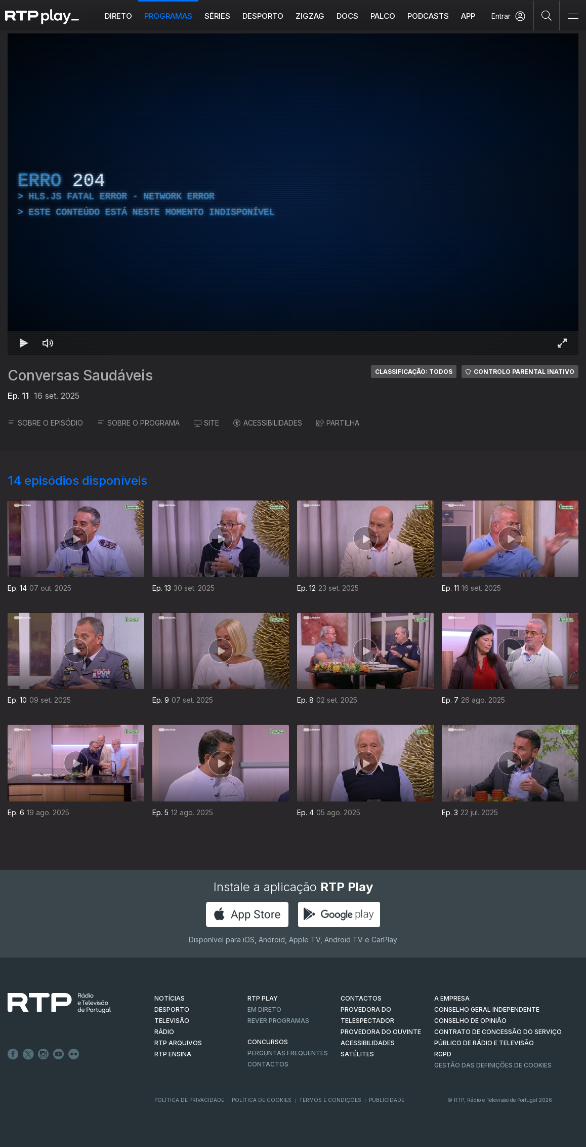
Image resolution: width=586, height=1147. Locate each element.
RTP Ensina (172, 1054)
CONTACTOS (361, 998)
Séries (217, 16)
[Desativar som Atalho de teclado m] (48, 343)
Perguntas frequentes (287, 1053)
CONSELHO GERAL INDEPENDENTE (486, 1009)
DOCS (347, 16)
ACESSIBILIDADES (267, 422)
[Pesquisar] (547, 15)
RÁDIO (164, 1032)
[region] (293, 194)
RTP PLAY (262, 998)
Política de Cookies (261, 1100)
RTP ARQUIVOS (178, 1043)
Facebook (13, 1054)
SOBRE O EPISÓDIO (45, 422)
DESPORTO (171, 1009)
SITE (206, 422)
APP (468, 16)
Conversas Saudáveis (80, 375)
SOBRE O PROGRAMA (138, 422)
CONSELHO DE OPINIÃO (470, 1020)
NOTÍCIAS (169, 998)
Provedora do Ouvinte (381, 1032)
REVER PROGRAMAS (278, 1020)
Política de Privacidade (189, 1100)
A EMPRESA (452, 998)
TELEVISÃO (171, 1020)
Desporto (262, 16)
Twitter (28, 1054)
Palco (382, 16)
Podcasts (428, 16)
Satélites (357, 1054)
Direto (118, 16)
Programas (168, 16)
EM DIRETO (264, 1009)
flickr (73, 1054)
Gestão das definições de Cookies (493, 1065)
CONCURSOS (267, 1042)
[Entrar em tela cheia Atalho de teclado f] (562, 343)
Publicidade (386, 1100)
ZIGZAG (310, 16)
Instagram (43, 1054)
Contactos (267, 1064)
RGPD (442, 1054)
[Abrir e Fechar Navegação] (573, 16)
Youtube (58, 1054)
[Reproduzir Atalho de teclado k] (24, 343)
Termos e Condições (330, 1100)
